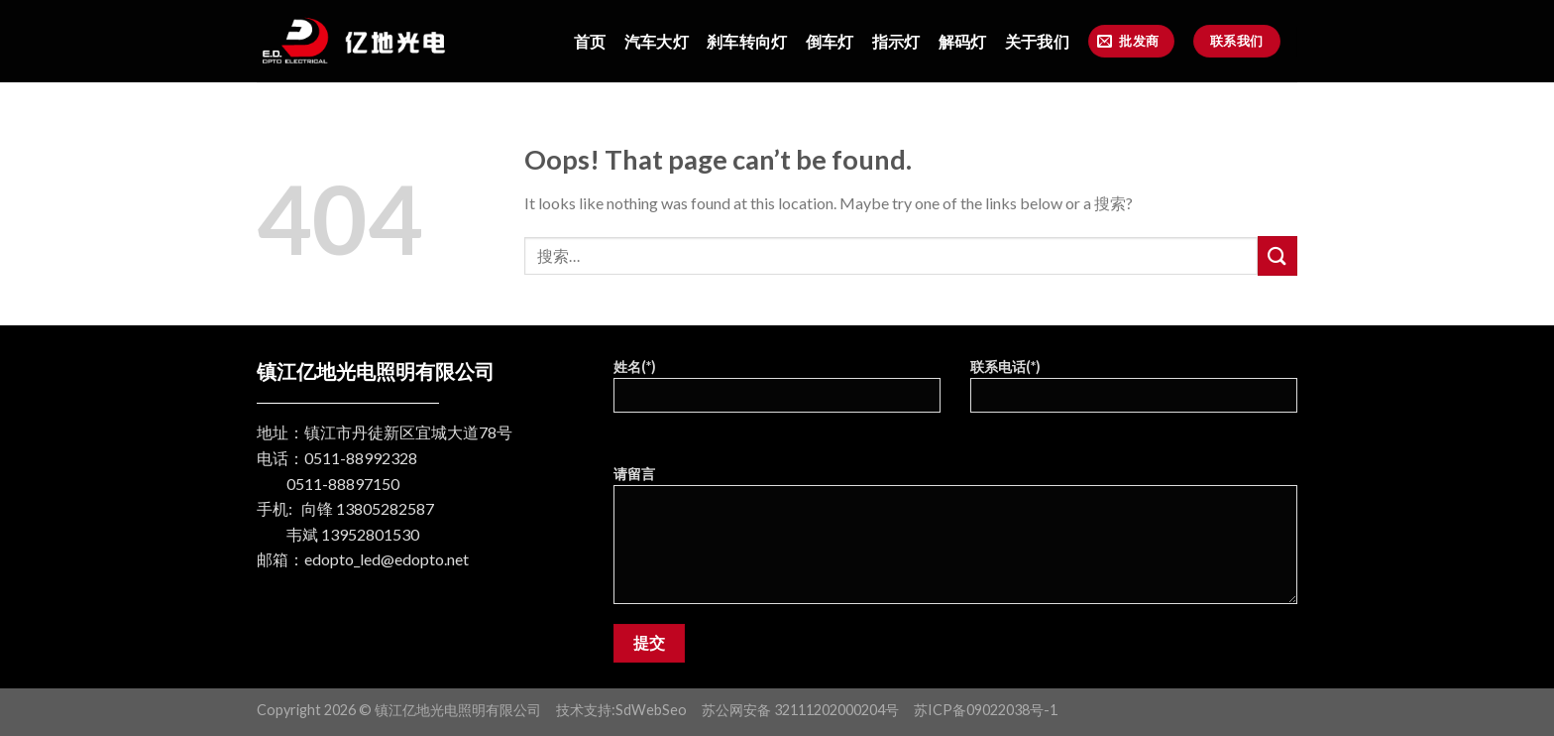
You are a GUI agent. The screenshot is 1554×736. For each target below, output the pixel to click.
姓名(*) (777, 392)
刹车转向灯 (747, 41)
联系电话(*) (1133, 392)
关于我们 (1037, 41)
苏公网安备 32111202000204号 (800, 709)
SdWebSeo (651, 709)
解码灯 (963, 41)
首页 (590, 41)
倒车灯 (830, 41)
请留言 (955, 541)
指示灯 (896, 41)
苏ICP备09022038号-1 (985, 709)
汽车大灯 (656, 41)
